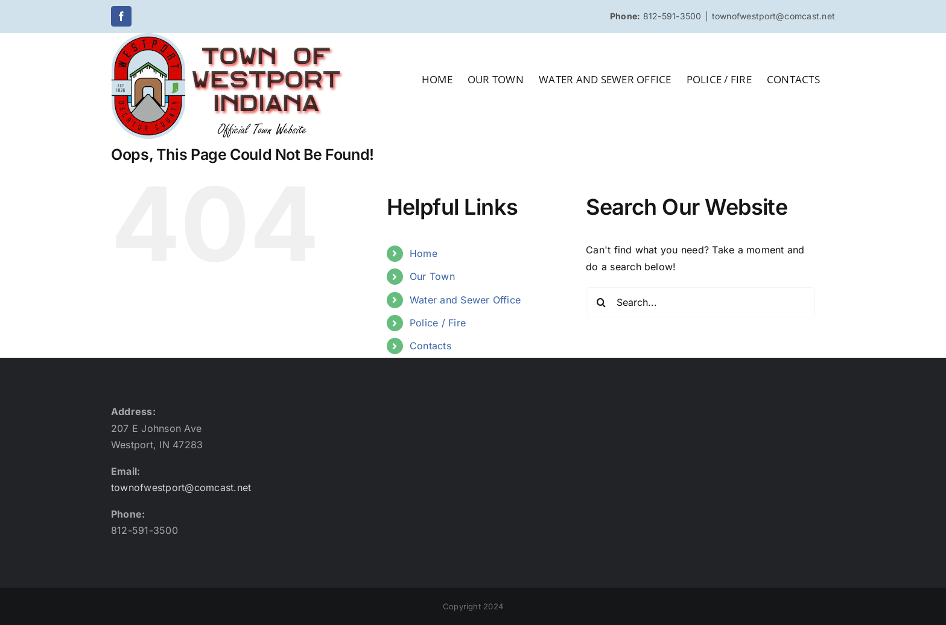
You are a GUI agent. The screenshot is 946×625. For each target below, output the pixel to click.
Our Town (432, 276)
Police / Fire (438, 323)
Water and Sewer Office (465, 300)
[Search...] (700, 302)
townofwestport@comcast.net (773, 16)
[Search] (601, 302)
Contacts (430, 346)
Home (423, 253)
